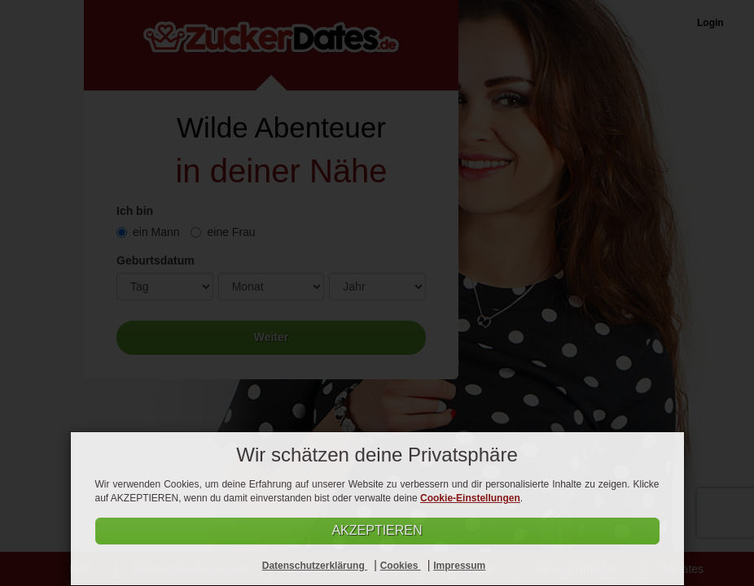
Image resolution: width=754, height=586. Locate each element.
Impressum (459, 565)
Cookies (400, 565)
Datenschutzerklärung (314, 565)
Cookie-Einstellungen (470, 498)
